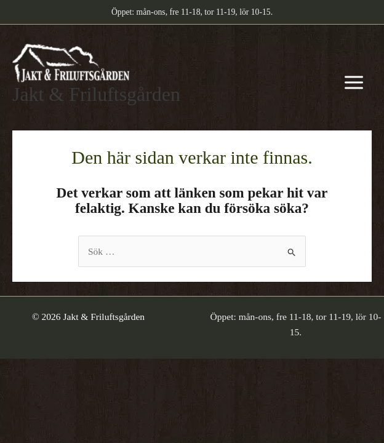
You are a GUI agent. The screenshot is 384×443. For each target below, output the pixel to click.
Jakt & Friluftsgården (96, 94)
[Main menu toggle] (354, 83)
